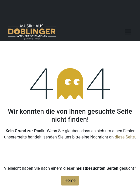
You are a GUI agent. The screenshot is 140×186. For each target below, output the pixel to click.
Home (70, 180)
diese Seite (125, 137)
